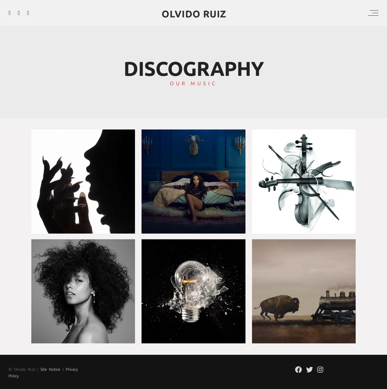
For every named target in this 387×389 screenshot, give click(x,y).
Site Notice (50, 369)
